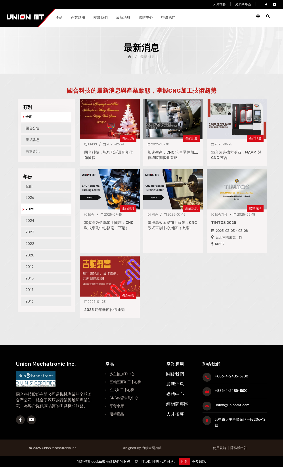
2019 (29, 267)
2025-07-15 (111, 215)
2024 (29, 221)
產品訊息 (32, 140)
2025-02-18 (244, 215)
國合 (89, 215)
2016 (29, 301)
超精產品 (117, 414)
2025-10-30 (158, 144)
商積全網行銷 (151, 448)
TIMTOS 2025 (223, 222)
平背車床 (117, 406)
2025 (28, 209)
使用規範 (219, 448)
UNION (90, 144)
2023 (29, 232)
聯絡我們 (168, 17)
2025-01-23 (95, 302)
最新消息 (123, 17)
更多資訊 (199, 461)
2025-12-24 (113, 144)
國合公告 (32, 128)
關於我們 (101, 17)
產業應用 (78, 17)
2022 (29, 244)
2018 (29, 278)
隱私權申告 (238, 448)
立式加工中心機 (122, 390)
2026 (29, 197)
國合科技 (219, 215)
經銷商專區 (243, 4)
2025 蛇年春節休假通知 (104, 309)
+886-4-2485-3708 (231, 376)
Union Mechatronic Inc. (59, 448)
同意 (184, 461)
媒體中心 (146, 17)
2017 (29, 290)
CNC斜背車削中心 (124, 398)
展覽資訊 (32, 151)
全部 (27, 117)
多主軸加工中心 (122, 374)
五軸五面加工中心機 (126, 382)
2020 (29, 255)
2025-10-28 (221, 144)
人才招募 (219, 4)
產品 (59, 17)
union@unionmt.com (232, 405)
